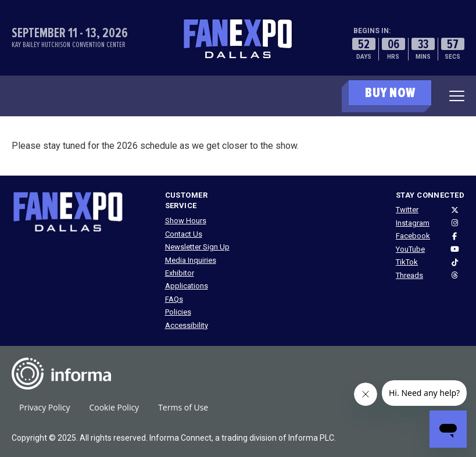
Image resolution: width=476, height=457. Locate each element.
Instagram (413, 223)
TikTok (407, 262)
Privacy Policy (44, 407)
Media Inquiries (190, 260)
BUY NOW (390, 92)
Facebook (413, 235)
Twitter (407, 209)
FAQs (174, 299)
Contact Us (183, 234)
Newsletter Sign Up (197, 246)
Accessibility (186, 325)
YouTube (410, 249)
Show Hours (185, 220)
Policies (178, 312)
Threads (409, 275)
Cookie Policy (114, 407)
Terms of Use (183, 407)
